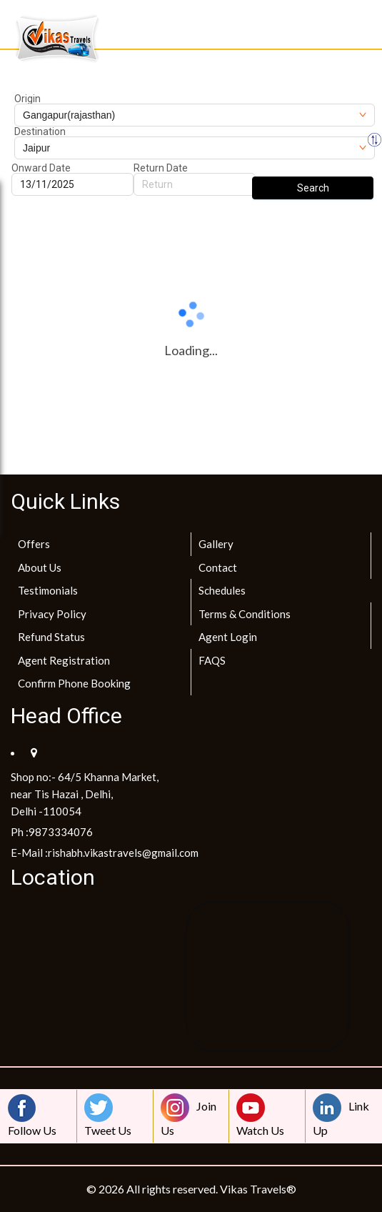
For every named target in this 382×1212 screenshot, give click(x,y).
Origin (27, 99)
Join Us (188, 1115)
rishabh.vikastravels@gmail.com (123, 852)
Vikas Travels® (258, 1189)
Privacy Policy (52, 613)
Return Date (161, 168)
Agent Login (227, 636)
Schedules (222, 590)
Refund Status (51, 636)
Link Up (341, 1115)
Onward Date (41, 168)
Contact (217, 567)
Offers (34, 543)
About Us (39, 567)
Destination (40, 131)
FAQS (212, 660)
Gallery (215, 543)
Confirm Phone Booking (74, 683)
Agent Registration (64, 660)
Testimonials (48, 590)
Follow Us (32, 1115)
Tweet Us (107, 1115)
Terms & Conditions (244, 613)
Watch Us (260, 1115)
